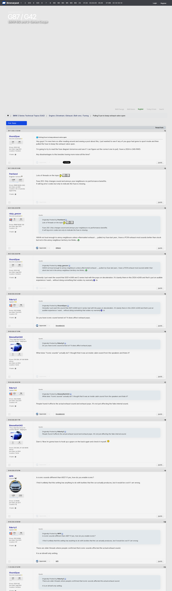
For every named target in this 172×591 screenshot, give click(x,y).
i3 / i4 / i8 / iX (117, 3)
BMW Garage (119, 109)
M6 (71, 3)
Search (161, 109)
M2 (54, 3)
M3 (59, 3)
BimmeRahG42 (60, 325)
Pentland (13, 174)
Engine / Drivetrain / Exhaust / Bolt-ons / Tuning (69, 116)
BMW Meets (131, 109)
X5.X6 (100, 3)
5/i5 (37, 3)
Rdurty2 (13, 299)
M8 (75, 3)
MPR (11, 476)
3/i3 (29, 3)
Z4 (80, 3)
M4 (63, 3)
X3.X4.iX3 (93, 3)
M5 (67, 3)
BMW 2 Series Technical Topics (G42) (29, 116)
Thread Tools (159, 127)
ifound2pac (14, 136)
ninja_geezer (15, 213)
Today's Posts (151, 109)
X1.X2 (85, 3)
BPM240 (58, 248)
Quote (160, 162)
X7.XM (108, 3)
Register (163, 3)
